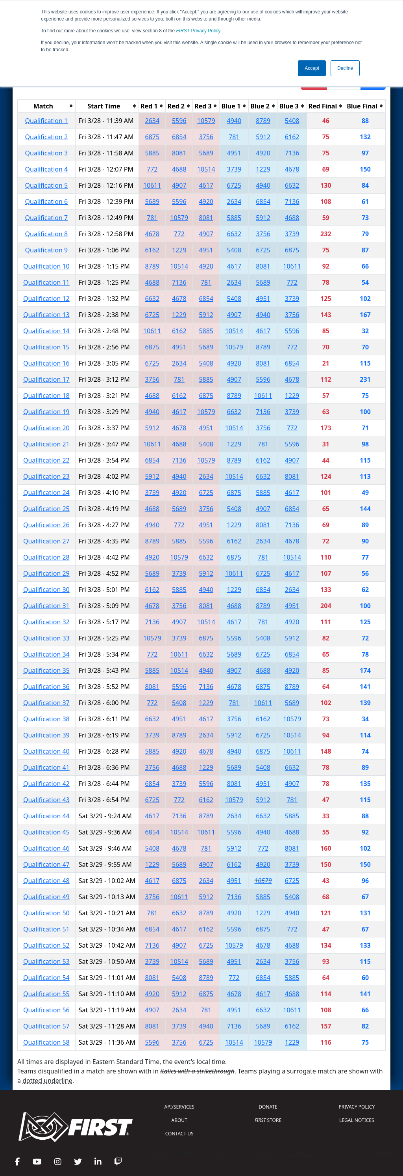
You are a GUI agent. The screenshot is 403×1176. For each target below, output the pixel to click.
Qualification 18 (46, 395)
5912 (263, 137)
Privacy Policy (198, 31)
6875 (152, 137)
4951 (234, 153)
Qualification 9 (46, 250)
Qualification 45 (46, 832)
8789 (263, 120)
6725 (234, 185)
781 (234, 137)
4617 (206, 185)
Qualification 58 (46, 1042)
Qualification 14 (46, 331)
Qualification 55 (46, 993)
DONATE (268, 1106)
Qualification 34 (46, 654)
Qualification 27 (46, 541)
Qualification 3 (46, 153)
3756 (206, 137)
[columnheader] (47, 105)
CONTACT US (179, 1133)
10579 (206, 120)
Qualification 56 (46, 1010)
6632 (292, 185)
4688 (179, 169)
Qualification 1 (46, 120)
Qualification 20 (46, 428)
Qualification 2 (46, 137)
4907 (179, 185)
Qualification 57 (46, 1026)
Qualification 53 (46, 961)
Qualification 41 (46, 767)
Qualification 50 (46, 913)
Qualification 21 (46, 444)
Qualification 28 (46, 557)
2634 (152, 120)
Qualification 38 (46, 719)
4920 (263, 153)
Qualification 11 (46, 282)
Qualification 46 (46, 848)
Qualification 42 (46, 783)
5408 (292, 120)
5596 (179, 120)
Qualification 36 (46, 686)
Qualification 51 (46, 929)
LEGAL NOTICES (356, 1120)
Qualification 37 (46, 702)
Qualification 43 (46, 799)
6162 (292, 137)
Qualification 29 (46, 573)
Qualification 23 (46, 476)
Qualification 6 (46, 201)
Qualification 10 (46, 266)
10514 (206, 169)
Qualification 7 (46, 217)
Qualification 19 (46, 411)
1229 (263, 169)
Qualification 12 (46, 298)
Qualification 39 (46, 735)
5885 (152, 153)
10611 (152, 185)
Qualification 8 (46, 234)
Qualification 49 (46, 896)
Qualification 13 (46, 314)
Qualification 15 (46, 347)
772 (152, 169)
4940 (234, 120)
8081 (179, 153)
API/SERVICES (179, 1106)
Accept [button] (312, 68)
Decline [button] (345, 68)
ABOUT (179, 1120)
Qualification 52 (46, 945)
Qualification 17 (46, 379)
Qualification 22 (46, 460)
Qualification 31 (46, 605)
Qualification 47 (46, 864)
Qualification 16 (46, 363)
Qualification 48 (46, 880)
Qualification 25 (46, 508)
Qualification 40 (46, 751)
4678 (292, 169)
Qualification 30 (46, 589)
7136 (292, 153)
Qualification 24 (46, 492)
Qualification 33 (46, 638)
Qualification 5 (46, 185)
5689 (206, 153)
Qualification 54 (46, 977)
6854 (179, 137)
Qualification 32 (46, 622)
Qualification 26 (46, 525)
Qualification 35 (46, 670)
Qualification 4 (46, 169)
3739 (234, 169)
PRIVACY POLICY (356, 1106)
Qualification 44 (46, 816)
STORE (268, 1120)
